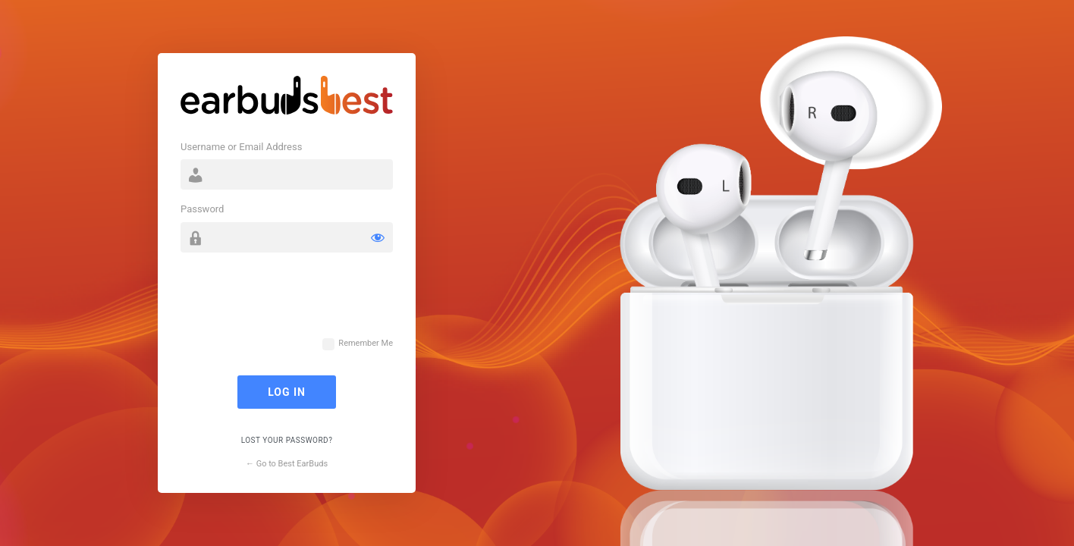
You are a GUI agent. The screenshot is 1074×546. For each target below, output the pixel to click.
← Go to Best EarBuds (287, 464)
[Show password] (378, 237)
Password (202, 209)
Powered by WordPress (287, 98)
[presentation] (296, 301)
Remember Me (365, 343)
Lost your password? (287, 440)
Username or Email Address (241, 146)
